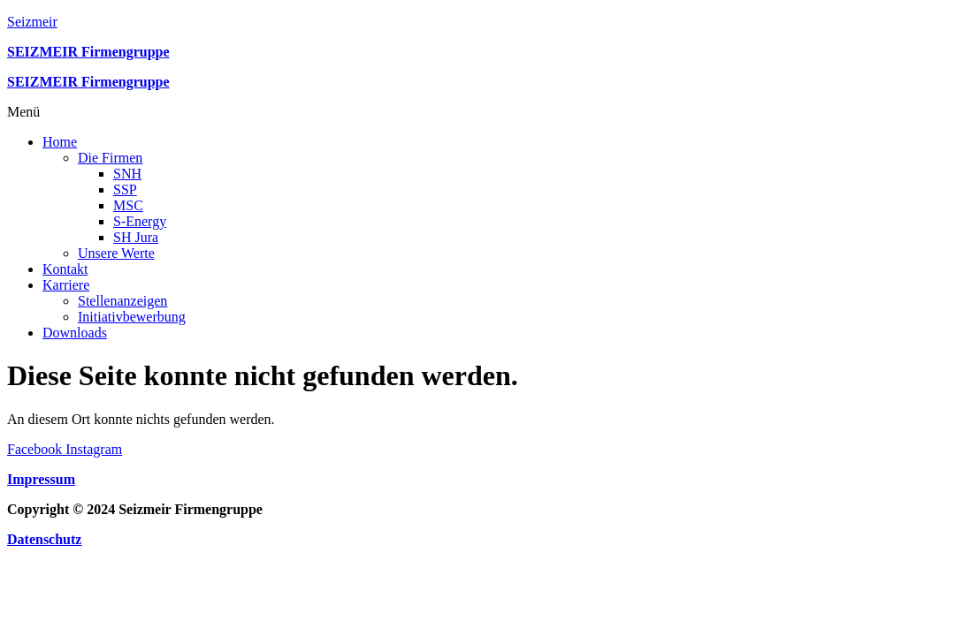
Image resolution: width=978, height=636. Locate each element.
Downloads (74, 332)
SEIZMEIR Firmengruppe (88, 81)
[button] (489, 112)
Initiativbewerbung (132, 316)
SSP (125, 189)
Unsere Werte (116, 253)
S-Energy (139, 221)
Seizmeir (32, 21)
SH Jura (135, 237)
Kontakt (65, 268)
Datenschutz (44, 539)
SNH (127, 173)
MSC (128, 205)
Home (59, 141)
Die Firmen (110, 157)
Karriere (65, 284)
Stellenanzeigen (122, 300)
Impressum (41, 479)
